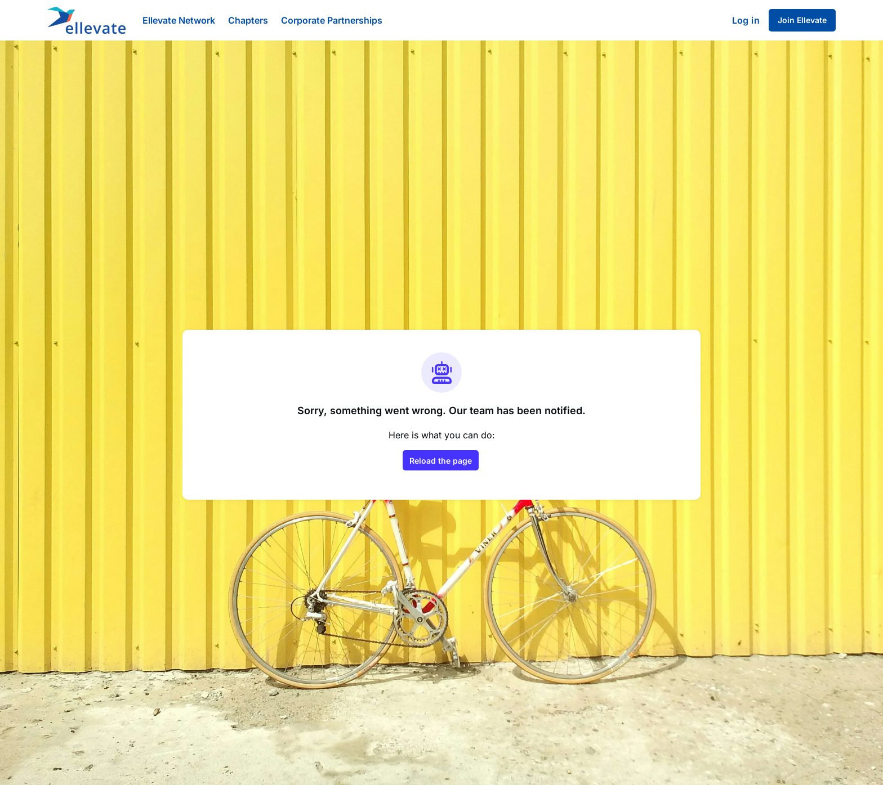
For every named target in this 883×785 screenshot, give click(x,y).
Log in (746, 20)
